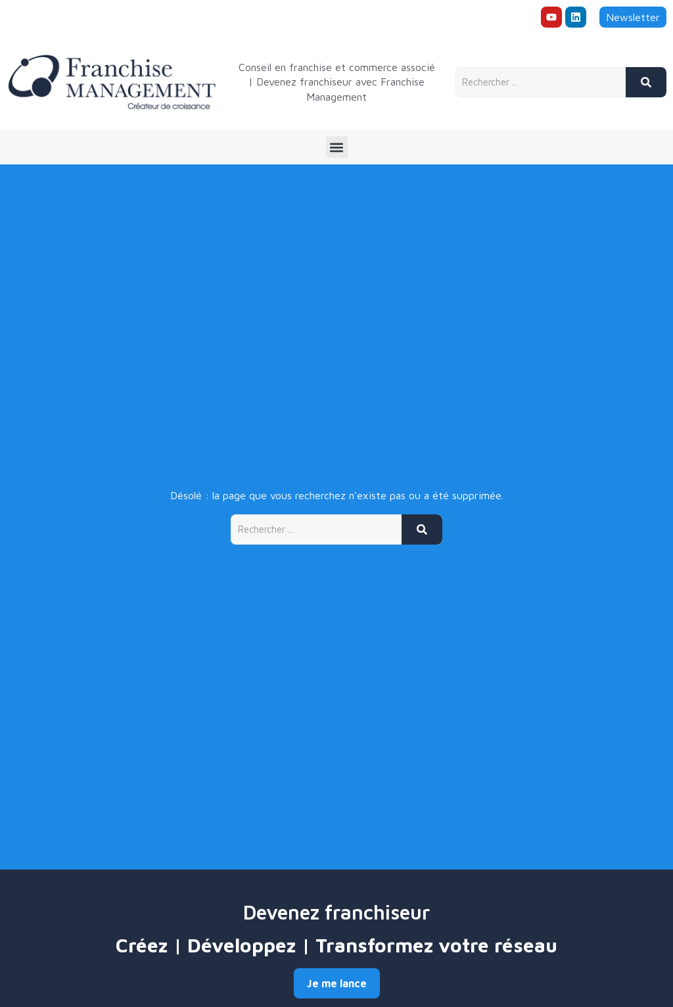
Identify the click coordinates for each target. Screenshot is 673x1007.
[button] (337, 147)
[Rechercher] (646, 82)
